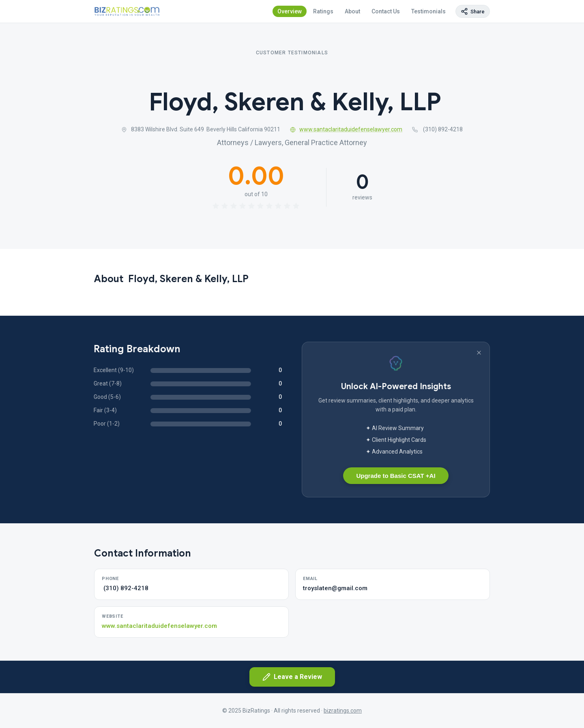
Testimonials (428, 11)
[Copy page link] (472, 11)
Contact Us (385, 11)
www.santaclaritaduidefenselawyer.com (346, 129)
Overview (289, 11)
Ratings (323, 11)
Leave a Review (292, 677)
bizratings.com (343, 710)
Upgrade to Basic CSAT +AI (395, 475)
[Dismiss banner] (479, 352)
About (352, 11)
